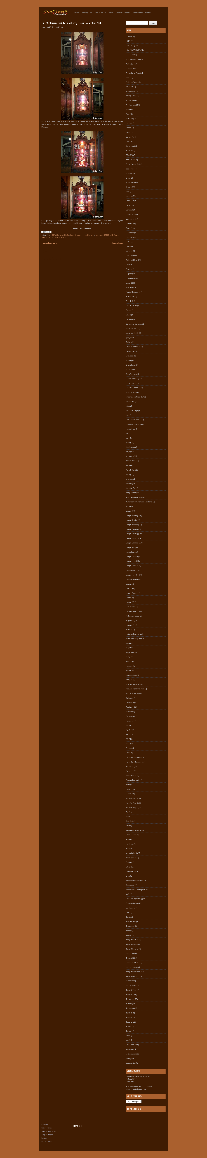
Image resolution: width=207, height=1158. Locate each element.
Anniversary (130, 91)
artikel (128, 109)
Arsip (111, 12)
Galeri (128, 315)
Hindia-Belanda (132, 388)
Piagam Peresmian (133, 780)
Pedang (129, 748)
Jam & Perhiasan (132, 419)
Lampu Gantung (132, 515)
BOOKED (129, 155)
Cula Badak (130, 237)
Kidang (128, 474)
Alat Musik (130, 68)
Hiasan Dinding (132, 378)
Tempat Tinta (131, 990)
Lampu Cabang (132, 529)
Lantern (129, 584)
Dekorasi (60, 235)
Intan (128, 406)
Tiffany (129, 1003)
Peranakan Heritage (133, 762)
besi (127, 141)
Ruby (128, 848)
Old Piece (130, 702)
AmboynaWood (132, 82)
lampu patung (131, 579)
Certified (129, 210)
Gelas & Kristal (75, 235)
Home (76, 12)
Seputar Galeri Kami (48, 1131)
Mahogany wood (132, 616)
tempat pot (130, 981)
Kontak (147, 12)
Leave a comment (61, 237)
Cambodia (130, 201)
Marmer (129, 629)
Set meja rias (131, 857)
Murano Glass (131, 675)
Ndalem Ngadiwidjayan (135, 689)
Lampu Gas (130, 547)
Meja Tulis (130, 652)
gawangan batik (132, 333)
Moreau (129, 666)
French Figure (131, 306)
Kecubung (98, 235)
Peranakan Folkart (133, 757)
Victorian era (131, 1054)
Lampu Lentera (132, 556)
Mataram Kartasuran (134, 634)
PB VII (128, 739)
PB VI (128, 734)
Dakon (128, 246)
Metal (128, 657)
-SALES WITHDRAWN (134, 50)
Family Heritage (132, 292)
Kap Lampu (130, 447)
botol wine (130, 169)
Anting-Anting (131, 96)
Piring (128, 789)
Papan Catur (130, 716)
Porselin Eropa (131, 807)
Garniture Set (131, 328)
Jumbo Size (130, 429)
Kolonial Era (130, 488)
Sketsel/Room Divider (134, 880)
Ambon (128, 77)
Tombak (129, 1013)
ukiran (128, 1035)
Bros (128, 191)
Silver (128, 867)
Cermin (128, 205)
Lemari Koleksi (101, 12)
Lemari (128, 588)
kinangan (129, 479)
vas (127, 1040)
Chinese (129, 223)
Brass (128, 178)
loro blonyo (130, 607)
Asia (127, 114)
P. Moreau (130, 711)
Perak (128, 753)
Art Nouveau (131, 105)
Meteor (129, 661)
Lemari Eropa (131, 593)
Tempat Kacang (132, 949)
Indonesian (130, 401)
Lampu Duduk (131, 538)
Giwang (129, 360)
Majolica (129, 625)
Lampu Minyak (131, 575)
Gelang (129, 342)
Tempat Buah (131, 940)
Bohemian (130, 146)
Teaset (128, 935)
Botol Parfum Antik (133, 164)
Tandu (128, 917)
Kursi (128, 506)
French (128, 301)
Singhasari (130, 871)
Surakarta (129, 908)
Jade (128, 415)
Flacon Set (130, 296)
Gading (128, 310)
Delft (128, 264)
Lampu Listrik (131, 565)
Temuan (129, 994)
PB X (128, 743)
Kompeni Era (131, 493)
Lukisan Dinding (132, 611)
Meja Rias (129, 648)
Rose (128, 839)
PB (127, 725)
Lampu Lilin (130, 561)
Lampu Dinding (132, 534)
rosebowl (129, 844)
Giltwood (129, 356)
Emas (128, 283)
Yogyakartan (131, 1063)
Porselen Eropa (132, 798)
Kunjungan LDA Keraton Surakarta (139, 502)
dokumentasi (131, 278)
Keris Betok (130, 470)
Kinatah (129, 483)
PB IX (128, 730)
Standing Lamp (132, 903)
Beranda (44, 1124)
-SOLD (128, 55)
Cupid (128, 242)
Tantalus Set (131, 921)
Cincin (128, 228)
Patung (128, 721)
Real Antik (130, 821)
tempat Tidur (131, 985)
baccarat (129, 123)
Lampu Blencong (132, 524)
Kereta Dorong (132, 461)
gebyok (129, 337)
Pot (127, 812)
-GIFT (128, 41)
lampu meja (130, 570)
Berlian (128, 137)
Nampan (129, 680)
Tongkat (129, 1017)
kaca (127, 433)
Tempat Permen (132, 976)
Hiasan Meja (130, 383)
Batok (128, 132)
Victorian (129, 1049)
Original (129, 707)
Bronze (129, 187)
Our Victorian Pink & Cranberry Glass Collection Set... (72, 23)
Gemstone (130, 351)
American (129, 86)
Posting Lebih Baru (49, 243)
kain (127, 438)
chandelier (130, 219)
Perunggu (129, 771)
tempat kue (130, 953)
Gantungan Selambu (134, 324)
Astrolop (129, 118)
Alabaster (129, 64)
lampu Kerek (131, 552)
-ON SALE (53, 235)
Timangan (130, 1008)
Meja (128, 643)
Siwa (128, 876)
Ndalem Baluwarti (133, 684)
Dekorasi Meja (131, 260)
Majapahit (129, 620)
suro (127, 912)
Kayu (128, 451)
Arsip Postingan (47, 1135)
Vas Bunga (49, 237)
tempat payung (132, 967)
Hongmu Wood (132, 392)
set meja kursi (131, 853)
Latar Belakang (47, 1128)
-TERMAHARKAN (132, 59)
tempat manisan (132, 962)
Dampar (129, 251)
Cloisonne (130, 232)
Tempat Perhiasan (133, 971)
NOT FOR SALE (108, 235)
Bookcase (129, 150)
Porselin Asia (131, 803)
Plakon (128, 794)
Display (66, 235)
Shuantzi (129, 862)
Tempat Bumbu (132, 944)
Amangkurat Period (133, 73)
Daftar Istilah (138, 12)
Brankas (129, 173)
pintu (128, 784)
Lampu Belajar (131, 520)
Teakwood (130, 926)
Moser (128, 670)
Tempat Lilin (131, 958)
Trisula (128, 1026)
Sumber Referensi (123, 12)
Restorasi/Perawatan (134, 830)
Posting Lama (117, 243)
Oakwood (129, 698)
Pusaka (128, 816)
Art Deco (129, 100)
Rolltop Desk (131, 835)
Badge (128, 127)
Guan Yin (129, 369)
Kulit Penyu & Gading (134, 497)
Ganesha (129, 319)
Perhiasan (129, 766)
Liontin (128, 597)
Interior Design (132, 410)
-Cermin (129, 36)
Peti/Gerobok (131, 775)
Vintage (129, 1058)
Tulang (128, 1031)
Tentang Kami (87, 12)
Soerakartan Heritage (134, 889)
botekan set (130, 160)
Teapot (128, 930)
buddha (129, 196)
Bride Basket (131, 182)
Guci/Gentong (131, 374)
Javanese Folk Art (133, 424)
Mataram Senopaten (134, 638)
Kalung (128, 442)
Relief (128, 825)
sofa (127, 894)
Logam (128, 602)
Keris (128, 465)
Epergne (129, 287)
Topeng (129, 1022)
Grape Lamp (131, 365)
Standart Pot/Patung (134, 899)
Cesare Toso (131, 214)
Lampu (128, 511)
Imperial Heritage (88, 235)
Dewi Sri (129, 269)
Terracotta (130, 999)
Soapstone (130, 885)
